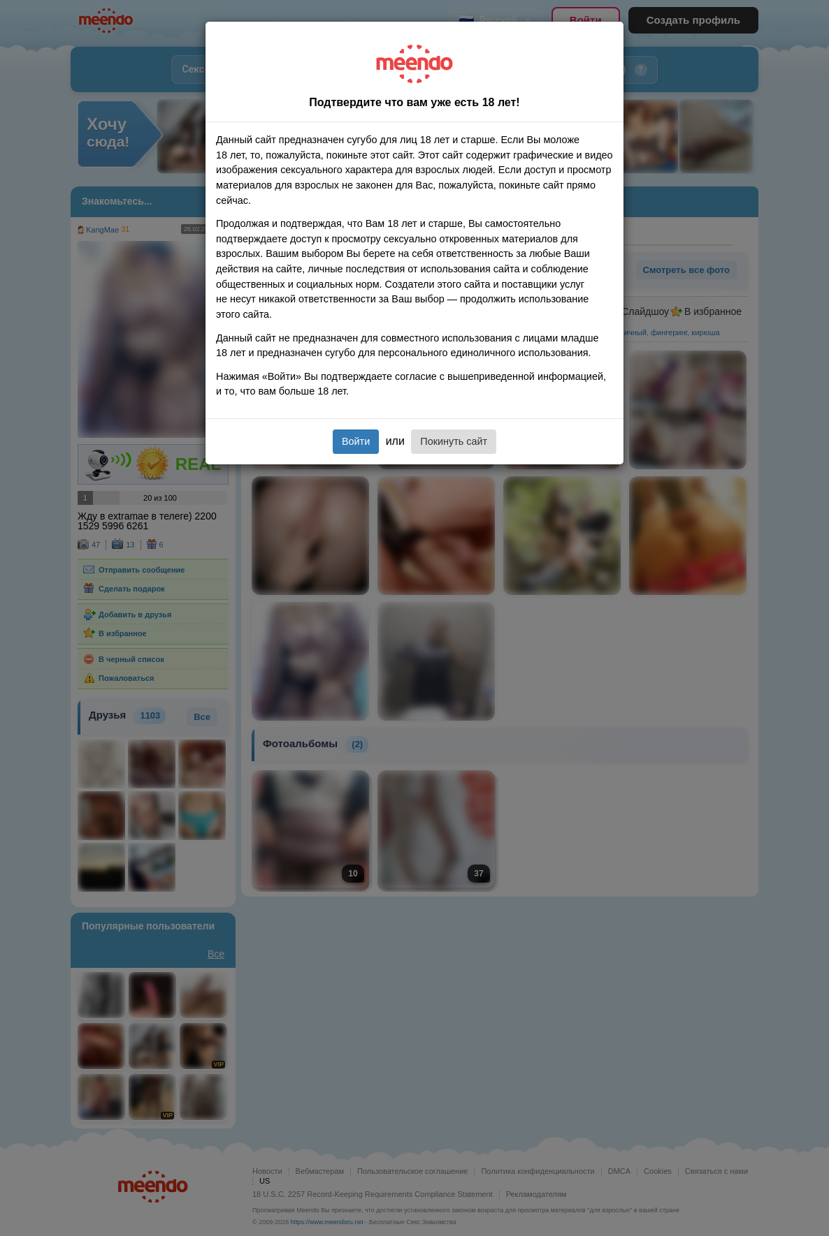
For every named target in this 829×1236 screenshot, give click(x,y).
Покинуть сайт (453, 441)
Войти (356, 441)
